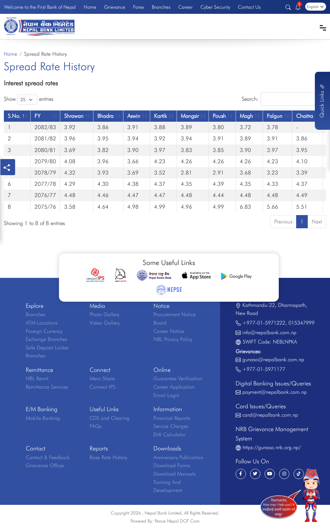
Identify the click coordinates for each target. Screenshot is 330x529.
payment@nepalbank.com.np (274, 392)
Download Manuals (174, 474)
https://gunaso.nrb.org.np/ (272, 447)
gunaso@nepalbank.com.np (273, 359)
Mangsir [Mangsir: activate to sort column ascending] (190, 116)
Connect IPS (102, 387)
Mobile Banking (43, 418)
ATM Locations (41, 323)
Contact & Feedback (48, 457)
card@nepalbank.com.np (270, 415)
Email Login (166, 395)
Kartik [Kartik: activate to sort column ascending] (160, 116)
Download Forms (171, 465)
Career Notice (168, 331)
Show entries (28, 100)
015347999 (301, 323)
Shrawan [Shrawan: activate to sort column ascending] (73, 116)
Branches (161, 7)
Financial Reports (171, 418)
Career (185, 7)
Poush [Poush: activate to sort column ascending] (219, 116)
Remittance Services (47, 387)
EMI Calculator (169, 434)
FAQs (96, 426)
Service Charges (170, 426)
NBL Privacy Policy (172, 339)
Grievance (114, 7)
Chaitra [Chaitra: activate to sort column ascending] (304, 116)
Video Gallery (105, 323)
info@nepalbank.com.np (269, 332)
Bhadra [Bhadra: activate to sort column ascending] (105, 116)
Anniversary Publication (178, 457)
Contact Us (249, 7)
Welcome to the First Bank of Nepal (40, 7)
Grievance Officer (45, 465)
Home (90, 7)
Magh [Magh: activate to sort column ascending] (246, 116)
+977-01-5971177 (263, 369)
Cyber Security (215, 7)
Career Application (174, 387)
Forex (138, 7)
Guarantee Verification (177, 378)
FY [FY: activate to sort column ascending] (37, 116)
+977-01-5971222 (263, 323)
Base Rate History (108, 457)
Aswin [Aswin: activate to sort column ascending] (133, 116)
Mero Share (102, 378)
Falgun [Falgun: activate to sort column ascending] (274, 116)
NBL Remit (37, 378)
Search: (284, 99)
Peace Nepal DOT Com (177, 521)
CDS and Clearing (110, 418)
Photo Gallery (104, 314)
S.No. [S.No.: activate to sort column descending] (14, 116)
